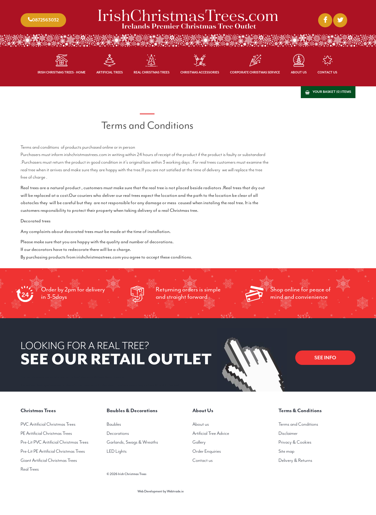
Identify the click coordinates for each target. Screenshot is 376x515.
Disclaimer (288, 433)
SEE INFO (325, 357)
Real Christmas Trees (151, 72)
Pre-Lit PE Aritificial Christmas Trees (53, 451)
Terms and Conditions (298, 424)
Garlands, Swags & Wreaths (132, 442)
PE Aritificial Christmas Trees (46, 433)
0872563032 (45, 20)
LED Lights (117, 451)
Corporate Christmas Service (255, 72)
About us (200, 424)
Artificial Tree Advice (210, 433)
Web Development (149, 491)
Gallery (199, 442)
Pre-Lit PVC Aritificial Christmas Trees (54, 442)
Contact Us (327, 72)
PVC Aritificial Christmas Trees (48, 424)
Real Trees (30, 469)
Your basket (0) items (332, 92)
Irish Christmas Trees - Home (61, 72)
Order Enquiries (206, 451)
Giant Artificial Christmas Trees (49, 460)
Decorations (118, 433)
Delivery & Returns (295, 460)
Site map (286, 451)
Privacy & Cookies (294, 442)
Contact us (202, 460)
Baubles (114, 424)
